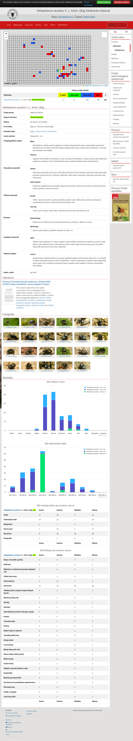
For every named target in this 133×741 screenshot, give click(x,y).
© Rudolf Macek (46, 327)
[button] (42, 47)
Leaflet (86, 85)
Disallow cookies (122, 2)
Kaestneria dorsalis (23, 303)
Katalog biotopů (119, 103)
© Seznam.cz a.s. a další (99, 85)
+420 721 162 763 (12, 713)
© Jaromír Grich (11, 327)
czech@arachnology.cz (14, 716)
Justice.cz (9, 720)
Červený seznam (119, 148)
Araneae (114, 42)
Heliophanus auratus (44, 300)
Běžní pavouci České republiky (121, 142)
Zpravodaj (29, 25)
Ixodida (114, 54)
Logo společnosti (119, 107)
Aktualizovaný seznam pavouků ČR (121, 136)
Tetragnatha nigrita (23, 305)
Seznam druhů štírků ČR (121, 180)
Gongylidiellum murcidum (25, 300)
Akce (46, 25)
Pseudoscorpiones (118, 63)
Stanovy (116, 123)
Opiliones (114, 58)
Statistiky (29, 714)
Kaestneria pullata (38, 303)
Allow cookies (104, 2)
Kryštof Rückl (51, 131)
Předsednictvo (118, 115)
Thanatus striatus (37, 305)
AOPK (7, 734)
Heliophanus (120, 50)
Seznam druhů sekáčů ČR (118, 167)
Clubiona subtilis (45, 298)
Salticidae (89, 16)
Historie (116, 94)
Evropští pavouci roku (119, 153)
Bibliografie (18, 25)
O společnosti (118, 111)
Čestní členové (118, 84)
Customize (88, 5)
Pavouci (9, 727)
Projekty (116, 119)
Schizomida (115, 67)
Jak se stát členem (120, 99)
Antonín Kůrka (40, 131)
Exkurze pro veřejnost (117, 89)
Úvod (9, 25)
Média (53, 25)
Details (86, 2)
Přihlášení (63, 25)
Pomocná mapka (31, 711)
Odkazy (38, 25)
